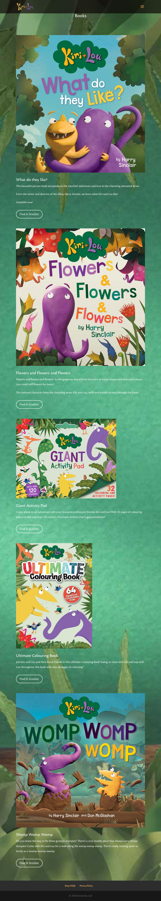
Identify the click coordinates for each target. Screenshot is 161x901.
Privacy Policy (86, 885)
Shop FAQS (70, 885)
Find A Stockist (29, 214)
